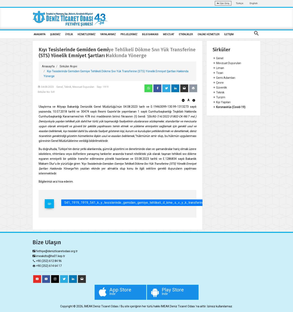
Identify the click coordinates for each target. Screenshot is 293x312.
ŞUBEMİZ (55, 34)
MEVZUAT (168, 34)
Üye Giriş (223, 3)
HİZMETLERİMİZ (86, 34)
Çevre (218, 82)
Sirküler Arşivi (68, 66)
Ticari (218, 72)
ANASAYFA (39, 34)
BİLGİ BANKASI (150, 34)
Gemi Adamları (224, 77)
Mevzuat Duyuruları (227, 63)
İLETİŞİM (229, 34)
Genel (218, 58)
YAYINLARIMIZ (108, 34)
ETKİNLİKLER (186, 34)
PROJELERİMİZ (128, 34)
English (254, 3)
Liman (218, 68)
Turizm (219, 97)
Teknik (218, 92)
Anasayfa (48, 66)
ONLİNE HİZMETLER (209, 34)
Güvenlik (220, 87)
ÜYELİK (69, 34)
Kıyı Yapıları (222, 102)
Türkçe (239, 3)
